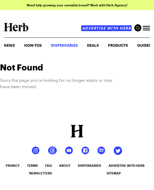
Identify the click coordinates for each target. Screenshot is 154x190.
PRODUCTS (118, 45)
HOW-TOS (33, 45)
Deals (93, 45)
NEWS (9, 45)
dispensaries (89, 165)
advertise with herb (106, 28)
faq (48, 165)
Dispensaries (64, 45)
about (64, 165)
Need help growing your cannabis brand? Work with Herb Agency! (77, 5)
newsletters (40, 173)
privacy (13, 165)
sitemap (114, 173)
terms (32, 165)
